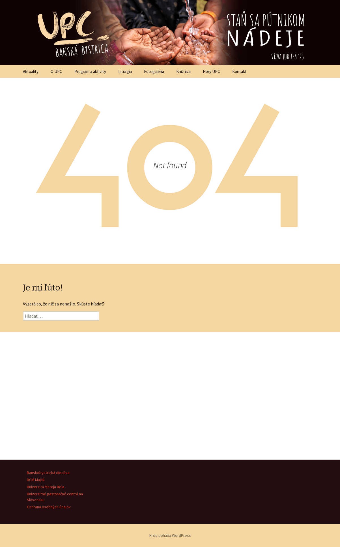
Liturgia (125, 71)
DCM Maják (36, 479)
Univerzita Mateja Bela (45, 486)
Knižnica (183, 71)
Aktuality (30, 71)
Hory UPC (211, 71)
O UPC (56, 71)
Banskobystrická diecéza (48, 472)
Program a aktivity (90, 71)
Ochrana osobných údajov (49, 506)
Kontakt (239, 71)
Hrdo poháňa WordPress (170, 535)
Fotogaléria (154, 71)
